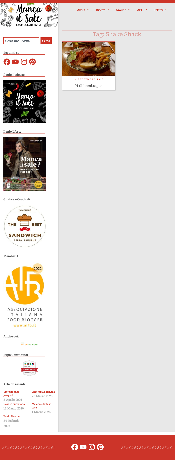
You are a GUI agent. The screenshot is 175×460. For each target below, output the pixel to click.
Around (123, 10)
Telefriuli (160, 10)
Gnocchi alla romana (43, 391)
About (83, 10)
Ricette (102, 10)
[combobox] (21, 40)
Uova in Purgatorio (14, 404)
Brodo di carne (11, 416)
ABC (142, 10)
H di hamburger (88, 86)
